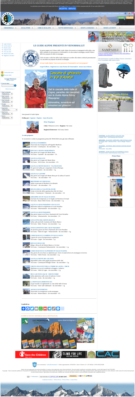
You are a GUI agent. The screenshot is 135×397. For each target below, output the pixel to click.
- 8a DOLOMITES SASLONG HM (111, 135)
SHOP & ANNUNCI (89, 28)
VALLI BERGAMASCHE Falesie (116, 179)
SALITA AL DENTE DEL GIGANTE (42, 258)
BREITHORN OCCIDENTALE (40, 181)
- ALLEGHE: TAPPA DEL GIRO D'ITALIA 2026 (115, 140)
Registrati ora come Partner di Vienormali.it (64, 67)
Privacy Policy (65, 379)
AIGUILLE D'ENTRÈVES (39, 289)
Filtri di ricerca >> (10, 89)
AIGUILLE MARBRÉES (38, 143)
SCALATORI (27, 28)
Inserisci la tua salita (8, 53)
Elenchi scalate (7, 47)
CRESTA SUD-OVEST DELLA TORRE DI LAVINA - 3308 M (50, 266)
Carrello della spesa (8, 72)
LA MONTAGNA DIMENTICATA (41, 282)
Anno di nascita (48, 118)
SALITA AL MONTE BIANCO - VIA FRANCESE (46, 166)
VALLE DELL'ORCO (116, 199)
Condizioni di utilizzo (47, 379)
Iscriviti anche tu (8, 46)
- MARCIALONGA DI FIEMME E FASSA (114, 151)
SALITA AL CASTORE (38, 174)
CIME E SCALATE (46, 28)
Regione (39, 118)
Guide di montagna (113, 13)
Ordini (122, 13)
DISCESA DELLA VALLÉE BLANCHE (43, 189)
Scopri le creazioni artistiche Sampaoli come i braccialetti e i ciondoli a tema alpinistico (116, 54)
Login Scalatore (7, 44)
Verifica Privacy (57, 379)
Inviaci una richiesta (85, 67)
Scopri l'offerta (44, 67)
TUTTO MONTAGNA (67, 28)
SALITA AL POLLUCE (38, 158)
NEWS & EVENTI (111, 28)
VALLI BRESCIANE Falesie (116, 159)
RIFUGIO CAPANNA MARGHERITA (43, 150)
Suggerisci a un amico (9, 55)
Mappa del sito (88, 13)
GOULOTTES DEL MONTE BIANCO (43, 220)
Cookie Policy (73, 379)
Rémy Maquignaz (49, 122)
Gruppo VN (96, 13)
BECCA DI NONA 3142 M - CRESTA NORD (44, 274)
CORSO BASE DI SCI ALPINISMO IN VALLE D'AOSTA (49, 251)
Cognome (33, 118)
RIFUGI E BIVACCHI (38, 243)
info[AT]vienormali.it (52, 364)
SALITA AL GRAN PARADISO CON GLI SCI (45, 204)
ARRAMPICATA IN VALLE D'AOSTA (43, 197)
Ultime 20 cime (7, 49)
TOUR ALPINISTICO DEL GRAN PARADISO (45, 228)
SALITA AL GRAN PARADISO (40, 212)
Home (81, 13)
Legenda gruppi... (10, 80)
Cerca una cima (7, 51)
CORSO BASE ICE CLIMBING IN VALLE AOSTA (47, 235)
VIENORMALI (10, 28)
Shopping (104, 13)
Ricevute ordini (7, 75)
